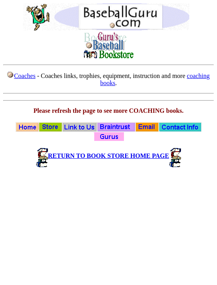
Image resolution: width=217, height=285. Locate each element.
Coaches (24, 75)
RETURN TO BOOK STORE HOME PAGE (108, 155)
